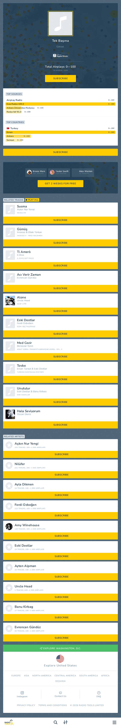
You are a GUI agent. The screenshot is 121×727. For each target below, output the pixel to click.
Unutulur (23, 388)
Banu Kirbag (39, 391)
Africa (105, 675)
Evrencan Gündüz (27, 278)
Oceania (60, 681)
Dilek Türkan (35, 232)
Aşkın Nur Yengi (26, 209)
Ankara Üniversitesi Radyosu (20, 108)
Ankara (10, 136)
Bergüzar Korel (25, 346)
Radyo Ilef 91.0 (14, 111)
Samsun (10, 140)
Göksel (60, 46)
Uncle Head (23, 300)
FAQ (99, 694)
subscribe (60, 78)
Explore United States (60, 661)
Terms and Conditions (52, 705)
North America (42, 675)
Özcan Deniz (24, 414)
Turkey (14, 128)
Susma (22, 206)
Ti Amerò (24, 252)
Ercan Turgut (24, 369)
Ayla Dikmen (24, 484)
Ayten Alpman (25, 566)
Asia (26, 675)
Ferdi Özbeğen (25, 323)
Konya (9, 132)
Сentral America (65, 675)
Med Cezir (24, 343)
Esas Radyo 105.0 (15, 104)
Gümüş (22, 229)
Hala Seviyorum (28, 411)
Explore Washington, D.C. (60, 648)
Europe (16, 675)
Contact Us (60, 695)
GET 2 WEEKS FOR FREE (60, 183)
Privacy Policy (26, 705)
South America (88, 675)
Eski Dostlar (26, 320)
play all (32, 199)
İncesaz (21, 232)
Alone (21, 297)
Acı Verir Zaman (29, 274)
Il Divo (20, 255)
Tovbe (21, 365)
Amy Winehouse (27, 525)
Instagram (22, 694)
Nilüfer (20, 464)
